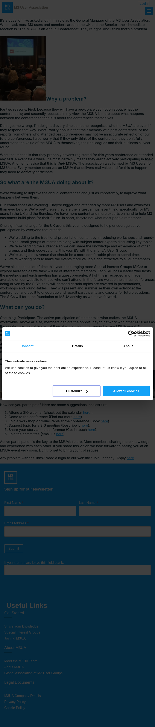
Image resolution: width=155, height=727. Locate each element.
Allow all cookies (126, 391)
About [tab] (128, 346)
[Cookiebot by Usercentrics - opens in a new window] (131, 333)
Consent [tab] (26, 346)
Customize (77, 391)
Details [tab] (77, 346)
